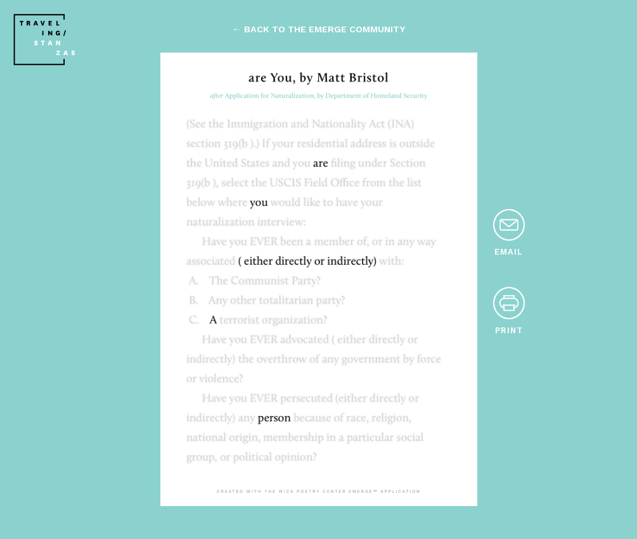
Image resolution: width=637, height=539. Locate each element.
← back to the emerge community (318, 29)
